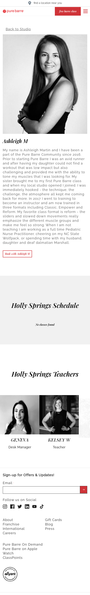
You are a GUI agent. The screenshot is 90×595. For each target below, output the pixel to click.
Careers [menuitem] (9, 531)
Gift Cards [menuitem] (53, 518)
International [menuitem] (14, 527)
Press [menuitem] (49, 527)
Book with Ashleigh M (17, 252)
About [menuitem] (8, 518)
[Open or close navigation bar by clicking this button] (85, 11)
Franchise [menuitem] (11, 522)
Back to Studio (18, 27)
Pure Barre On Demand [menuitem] (23, 542)
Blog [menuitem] (49, 522)
